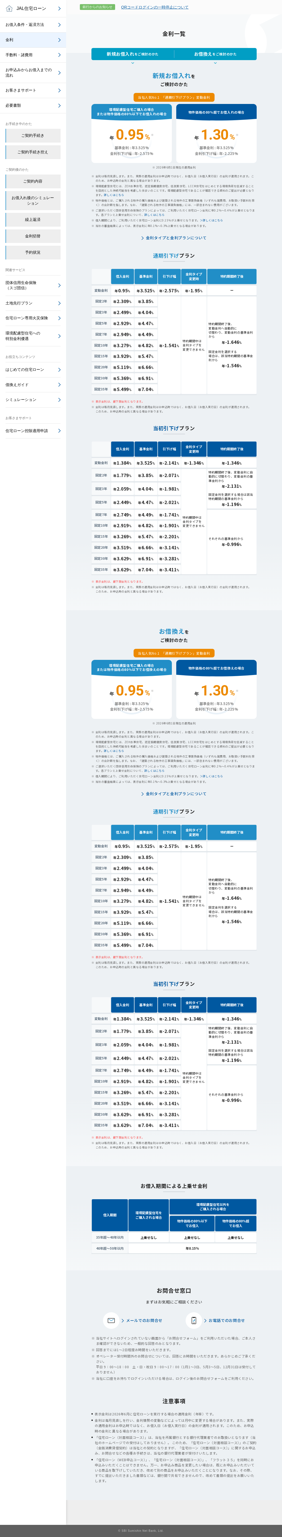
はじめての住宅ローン (25, 369)
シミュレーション (21, 399)
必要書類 (13, 105)
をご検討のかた (133, 53)
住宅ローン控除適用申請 (27, 431)
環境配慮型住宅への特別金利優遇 (23, 336)
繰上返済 (32, 219)
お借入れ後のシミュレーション (33, 200)
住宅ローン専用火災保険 (27, 318)
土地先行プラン (19, 303)
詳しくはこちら (114, 195)
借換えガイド (17, 384)
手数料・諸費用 (19, 55)
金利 (9, 40)
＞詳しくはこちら (211, 220)
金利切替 (32, 236)
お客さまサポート (21, 90)
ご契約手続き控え (32, 152)
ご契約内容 (32, 181)
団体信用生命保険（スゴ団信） (21, 285)
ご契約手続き (32, 135)
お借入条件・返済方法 (25, 24)
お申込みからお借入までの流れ (29, 72)
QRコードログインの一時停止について (155, 7)
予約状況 (32, 252)
